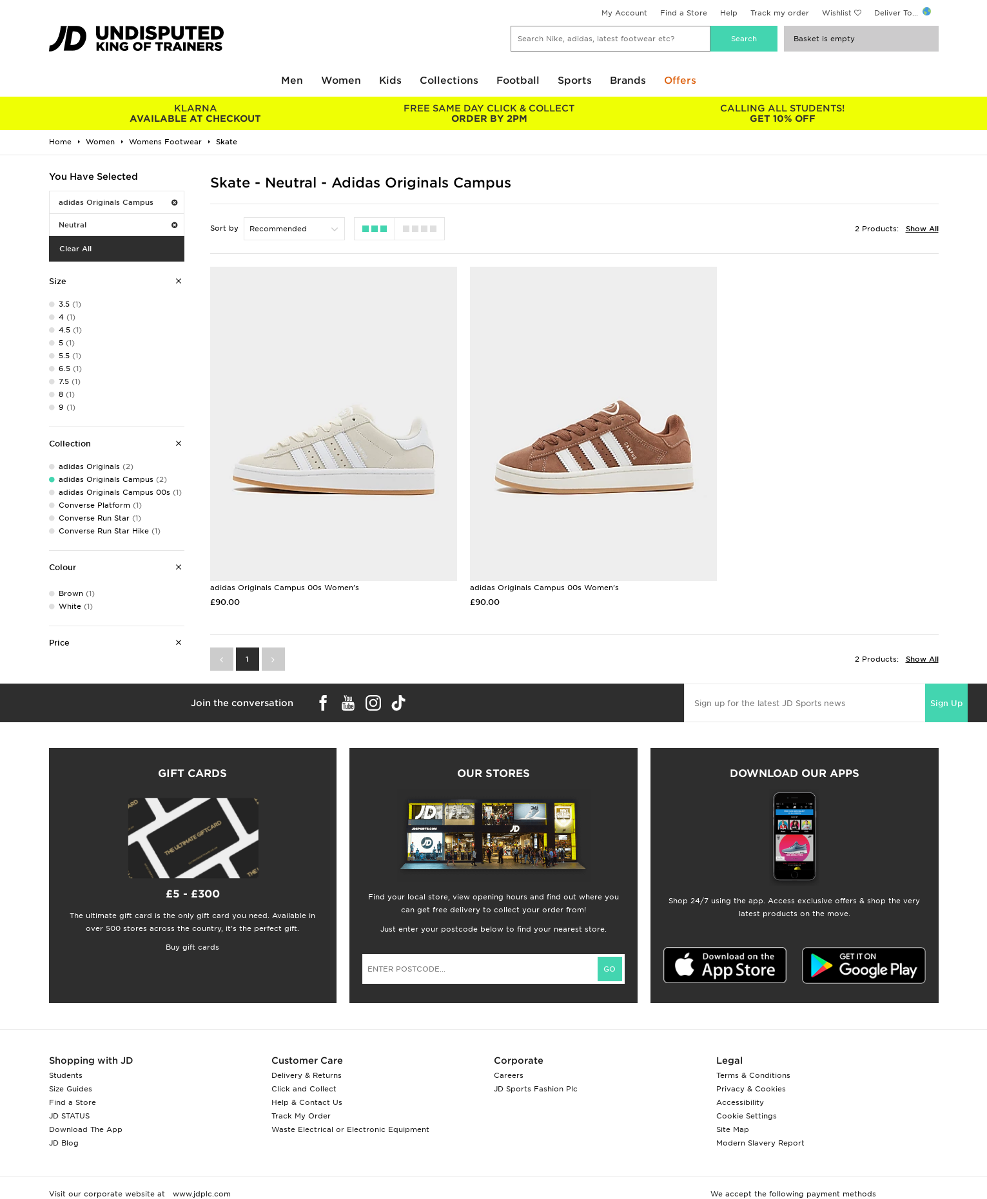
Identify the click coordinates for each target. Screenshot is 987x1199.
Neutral (118, 224)
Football (518, 80)
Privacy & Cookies (751, 1072)
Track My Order (301, 1099)
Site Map (732, 1112)
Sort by (224, 228)
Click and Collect (304, 1072)
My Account (624, 12)
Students (66, 1058)
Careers (508, 1058)
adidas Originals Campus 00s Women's (284, 570)
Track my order (779, 12)
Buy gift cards (192, 930)
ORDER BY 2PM (489, 113)
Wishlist (837, 12)
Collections (449, 80)
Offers (680, 80)
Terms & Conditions (753, 1058)
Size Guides (70, 1072)
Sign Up (946, 686)
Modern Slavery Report (760, 1126)
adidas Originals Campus (118, 202)
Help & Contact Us (306, 1085)
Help (729, 12)
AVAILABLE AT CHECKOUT (195, 113)
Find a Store (683, 12)
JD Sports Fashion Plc (536, 1072)
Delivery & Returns (306, 1058)
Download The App (85, 1112)
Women (341, 80)
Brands (628, 80)
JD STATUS (69, 1099)
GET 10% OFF (782, 113)
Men (292, 80)
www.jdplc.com (200, 1177)
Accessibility (740, 1085)
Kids (390, 80)
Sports (575, 80)
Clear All (75, 248)
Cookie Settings (746, 1099)
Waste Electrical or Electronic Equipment (350, 1112)
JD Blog (64, 1126)
